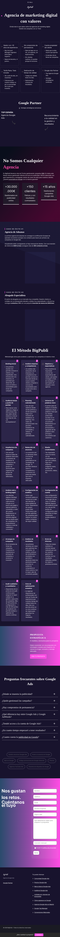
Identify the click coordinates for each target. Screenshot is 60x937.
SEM (42, 173)
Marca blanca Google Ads (42, 886)
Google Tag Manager (41, 908)
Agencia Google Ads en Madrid (44, 904)
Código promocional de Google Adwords (31, 760)
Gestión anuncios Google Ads (17, 754)
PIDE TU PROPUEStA (38, 656)
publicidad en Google (28, 737)
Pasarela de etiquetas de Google (39, 766)
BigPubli (30, 7)
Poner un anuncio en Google (41, 754)
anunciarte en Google (15, 179)
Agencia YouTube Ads (16, 766)
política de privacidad (49, 848)
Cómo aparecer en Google (42, 900)
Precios (52, 760)
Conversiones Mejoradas (42, 912)
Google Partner (8, 883)
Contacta (39, 935)
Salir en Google (9, 760)
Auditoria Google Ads (41, 890)
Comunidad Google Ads (41, 878)
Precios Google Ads (40, 882)
